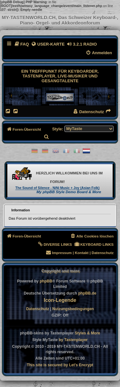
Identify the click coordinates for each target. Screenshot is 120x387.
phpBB (46, 281)
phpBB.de (87, 293)
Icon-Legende (60, 300)
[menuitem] (21, 44)
